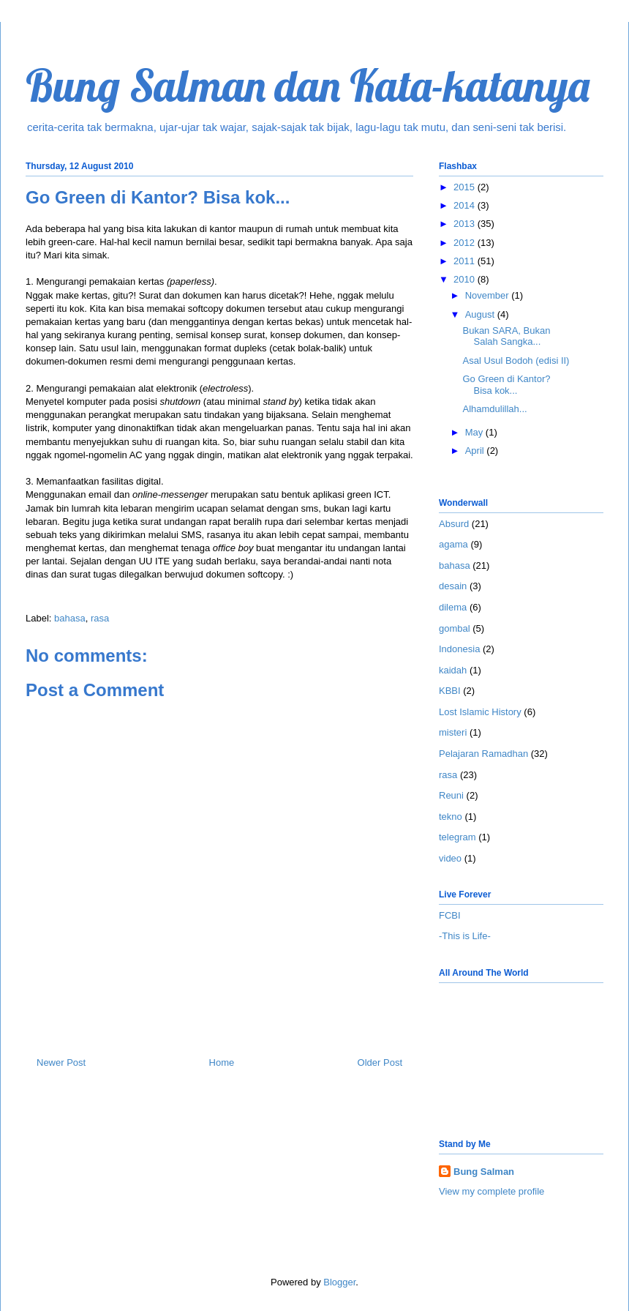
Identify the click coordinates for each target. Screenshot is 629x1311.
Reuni (451, 795)
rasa (100, 618)
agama (453, 544)
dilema (453, 607)
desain (453, 585)
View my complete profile (491, 1191)
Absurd (454, 523)
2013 (465, 223)
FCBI (450, 915)
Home (222, 1062)
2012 (465, 242)
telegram (457, 837)
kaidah (453, 670)
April (476, 450)
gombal (454, 628)
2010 (465, 279)
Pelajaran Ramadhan (483, 753)
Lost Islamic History (480, 711)
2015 (465, 187)
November (488, 295)
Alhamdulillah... (494, 408)
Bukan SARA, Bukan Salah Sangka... (506, 336)
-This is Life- (465, 935)
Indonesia (459, 648)
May (475, 432)
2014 (465, 205)
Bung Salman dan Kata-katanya (308, 85)
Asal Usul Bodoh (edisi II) (515, 360)
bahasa (70, 618)
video (450, 858)
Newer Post (61, 1062)
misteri (453, 732)
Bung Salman (483, 1171)
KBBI (450, 690)
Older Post (380, 1062)
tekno (450, 816)
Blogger (339, 1282)
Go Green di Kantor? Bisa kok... (506, 384)
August (481, 314)
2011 (465, 260)
